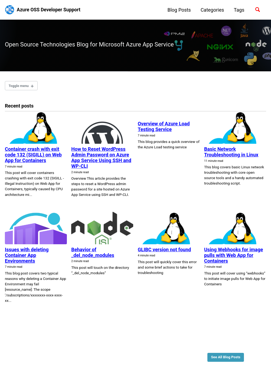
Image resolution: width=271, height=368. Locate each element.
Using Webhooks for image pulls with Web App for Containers (233, 256)
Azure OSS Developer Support (50, 10)
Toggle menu (19, 86)
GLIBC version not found (164, 251)
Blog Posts (178, 10)
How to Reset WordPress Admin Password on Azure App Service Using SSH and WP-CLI (101, 159)
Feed (45, 347)
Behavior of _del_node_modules (92, 253)
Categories (211, 10)
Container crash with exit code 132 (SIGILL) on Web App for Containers (33, 156)
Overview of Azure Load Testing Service (164, 128)
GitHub (28, 347)
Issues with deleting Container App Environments (26, 256)
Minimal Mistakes (62, 356)
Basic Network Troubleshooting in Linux (231, 153)
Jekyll (41, 356)
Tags (238, 10)
